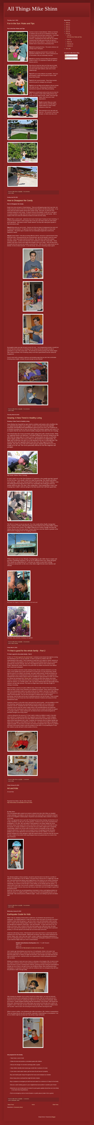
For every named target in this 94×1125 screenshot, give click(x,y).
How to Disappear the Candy (20, 200)
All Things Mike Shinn (32, 9)
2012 (67, 33)
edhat (12, 193)
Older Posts (55, 1104)
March (68, 41)
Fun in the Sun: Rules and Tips (20, 23)
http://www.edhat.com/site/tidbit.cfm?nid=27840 (19, 802)
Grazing (16, 643)
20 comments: (27, 641)
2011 (67, 48)
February (69, 44)
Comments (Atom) (18, 1107)
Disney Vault (28, 678)
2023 (67, 22)
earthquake (13, 1100)
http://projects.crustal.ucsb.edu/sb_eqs (34, 948)
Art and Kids (12, 788)
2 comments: (26, 779)
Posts (67, 55)
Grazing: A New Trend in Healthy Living (24, 418)
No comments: (27, 191)
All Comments (69, 58)
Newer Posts (11, 1104)
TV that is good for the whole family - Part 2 (26, 651)
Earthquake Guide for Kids (19, 914)
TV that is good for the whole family (23, 657)
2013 (67, 31)
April (68, 39)
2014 (67, 29)
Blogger (53, 1117)
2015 (67, 27)
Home (33, 1104)
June (68, 35)
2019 (67, 24)
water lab (48, 38)
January (69, 46)
